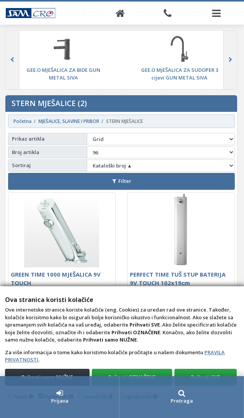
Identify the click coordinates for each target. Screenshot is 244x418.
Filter (121, 180)
